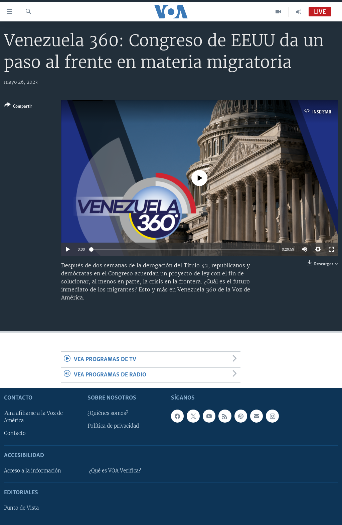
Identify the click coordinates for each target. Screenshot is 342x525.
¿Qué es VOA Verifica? (115, 471)
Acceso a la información (32, 471)
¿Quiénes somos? (108, 413)
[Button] (18, 107)
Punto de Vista (21, 508)
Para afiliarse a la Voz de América (33, 417)
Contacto (15, 433)
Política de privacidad (113, 426)
